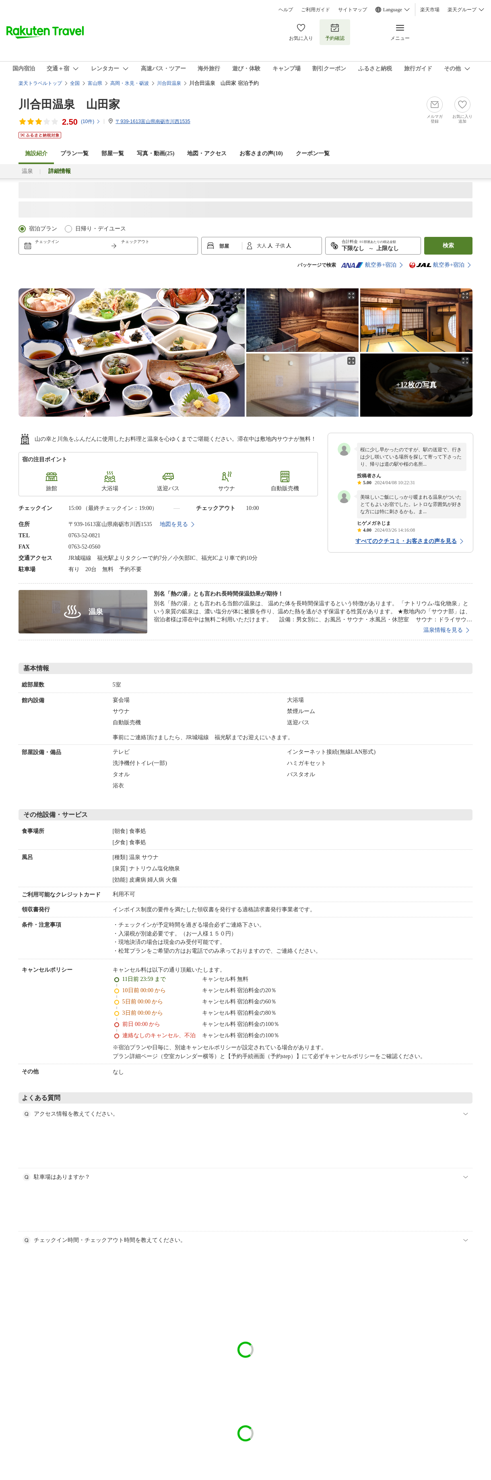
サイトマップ (352, 9)
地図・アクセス (207, 153)
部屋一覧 (112, 153)
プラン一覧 (74, 153)
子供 (280, 246)
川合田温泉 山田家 (69, 104)
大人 (262, 246)
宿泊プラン (43, 229)
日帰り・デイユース (100, 229)
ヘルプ (286, 9)
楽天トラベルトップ (40, 83)
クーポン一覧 (313, 153)
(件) (91, 121)
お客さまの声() (261, 153)
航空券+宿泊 (368, 265)
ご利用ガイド (315, 9)
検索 (448, 246)
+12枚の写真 (416, 385)
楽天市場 (429, 9)
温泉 (27, 171)
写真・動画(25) (155, 153)
